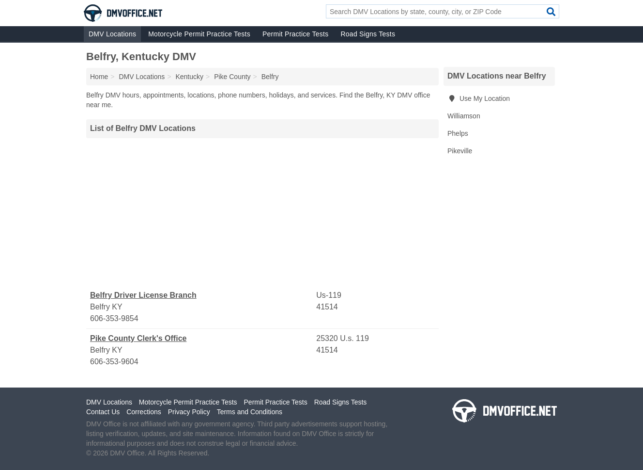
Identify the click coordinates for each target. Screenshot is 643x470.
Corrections (143, 412)
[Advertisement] (262, 214)
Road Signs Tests (367, 34)
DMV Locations (112, 34)
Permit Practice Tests (295, 34)
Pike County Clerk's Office (138, 338)
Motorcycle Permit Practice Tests (199, 34)
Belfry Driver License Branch (143, 295)
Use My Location (478, 98)
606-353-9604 (114, 361)
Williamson (463, 116)
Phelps (457, 133)
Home (99, 77)
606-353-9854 (114, 318)
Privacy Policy (189, 412)
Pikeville (459, 151)
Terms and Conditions (249, 412)
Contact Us (103, 412)
